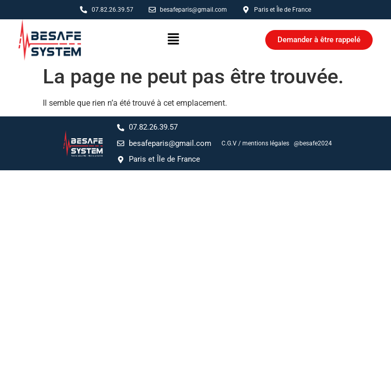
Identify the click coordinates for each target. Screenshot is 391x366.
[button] (173, 39)
